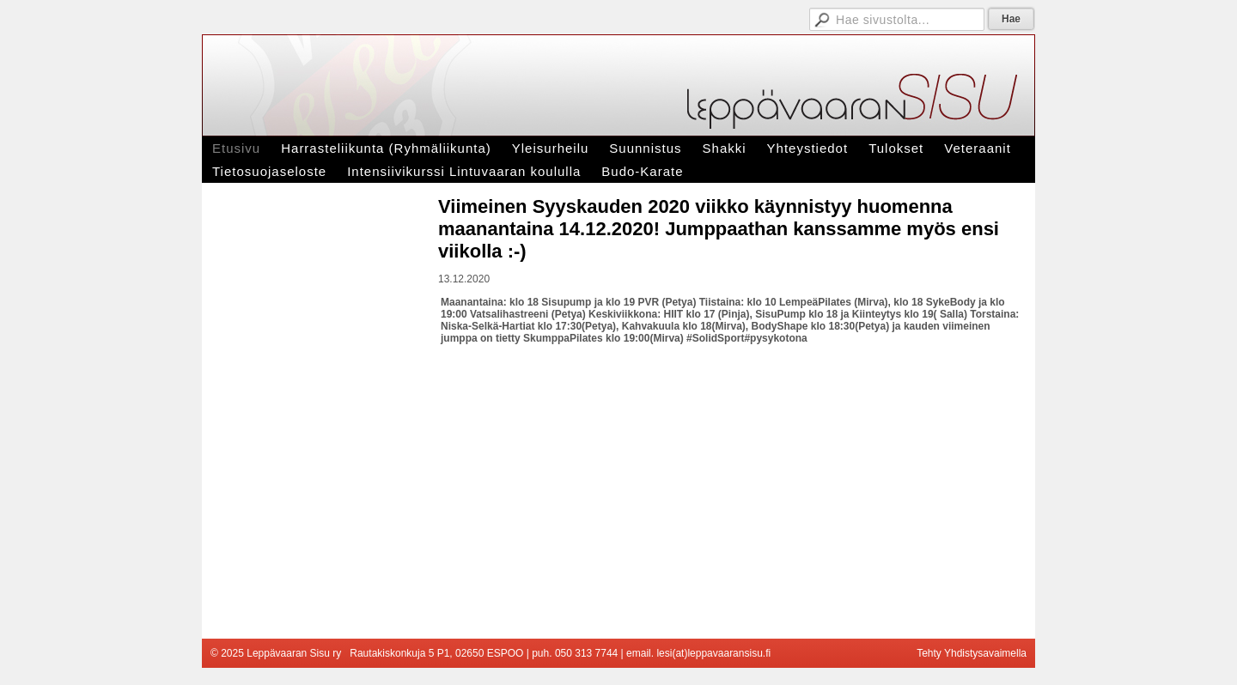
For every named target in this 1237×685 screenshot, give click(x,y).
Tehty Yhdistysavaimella (972, 653)
